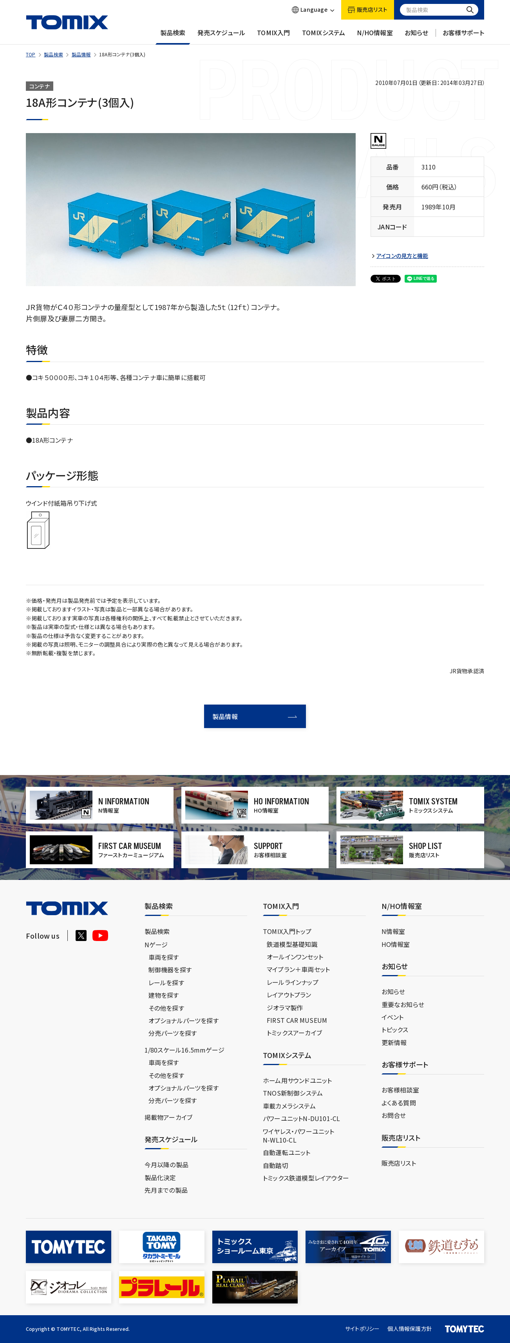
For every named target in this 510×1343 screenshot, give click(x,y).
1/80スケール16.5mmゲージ (184, 1050)
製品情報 (81, 54)
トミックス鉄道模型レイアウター (306, 1178)
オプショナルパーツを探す (183, 1020)
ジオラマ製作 (285, 1007)
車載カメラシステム (289, 1105)
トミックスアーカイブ (294, 1032)
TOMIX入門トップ (287, 931)
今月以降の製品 (166, 1164)
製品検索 (173, 36)
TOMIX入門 (273, 36)
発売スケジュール (221, 36)
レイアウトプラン (289, 994)
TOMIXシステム (323, 36)
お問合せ (394, 1115)
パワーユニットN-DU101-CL (301, 1118)
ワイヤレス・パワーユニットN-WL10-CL (299, 1136)
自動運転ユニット (287, 1152)
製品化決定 (160, 1177)
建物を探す (163, 995)
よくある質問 (399, 1102)
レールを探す (166, 982)
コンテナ (39, 86)
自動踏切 (275, 1165)
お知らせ (416, 36)
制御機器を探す (170, 969)
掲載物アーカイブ (169, 1117)
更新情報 (394, 1042)
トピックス (395, 1029)
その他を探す (166, 1008)
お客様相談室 (400, 1089)
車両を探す (163, 957)
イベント (393, 1017)
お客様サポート (463, 36)
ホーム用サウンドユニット (297, 1080)
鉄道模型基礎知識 (292, 944)
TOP (31, 54)
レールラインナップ (292, 982)
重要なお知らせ (403, 1004)
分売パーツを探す (172, 1033)
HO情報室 (396, 944)
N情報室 (393, 931)
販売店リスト (399, 1163)
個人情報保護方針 (409, 1328)
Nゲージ (156, 944)
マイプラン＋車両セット (298, 969)
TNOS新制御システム (293, 1093)
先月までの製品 (166, 1190)
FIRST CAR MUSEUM (297, 1020)
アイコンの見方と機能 (402, 255)
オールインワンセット (295, 956)
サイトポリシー (362, 1328)
